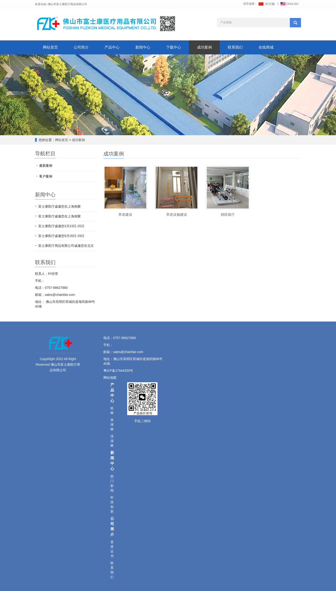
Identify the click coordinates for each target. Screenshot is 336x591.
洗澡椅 (112, 440)
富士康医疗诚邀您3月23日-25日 (61, 226)
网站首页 (50, 47)
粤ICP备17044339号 (118, 370)
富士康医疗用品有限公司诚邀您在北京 (66, 246)
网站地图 (110, 377)
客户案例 (45, 176)
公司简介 (81, 47)
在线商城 (266, 47)
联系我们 (235, 47)
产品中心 (112, 47)
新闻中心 (142, 47)
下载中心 (173, 47)
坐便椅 (112, 424)
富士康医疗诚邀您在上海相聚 (59, 206)
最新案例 (45, 165)
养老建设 (125, 214)
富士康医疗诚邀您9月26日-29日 (61, 236)
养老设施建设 (176, 214)
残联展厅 (228, 214)
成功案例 (204, 47)
